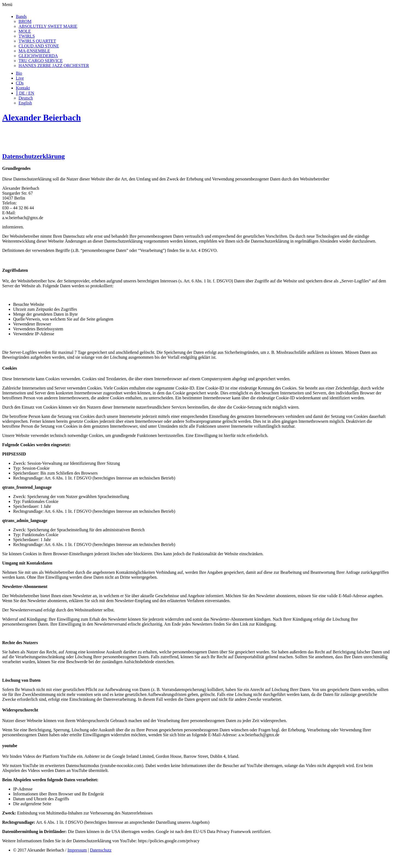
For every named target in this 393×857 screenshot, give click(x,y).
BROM (25, 21)
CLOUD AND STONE (39, 46)
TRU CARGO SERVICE (40, 60)
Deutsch (26, 98)
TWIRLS (27, 36)
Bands (21, 16)
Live (20, 78)
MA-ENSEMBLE (34, 51)
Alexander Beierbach (41, 117)
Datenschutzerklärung (33, 156)
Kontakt (23, 88)
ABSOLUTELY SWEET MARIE (48, 26)
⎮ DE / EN (25, 93)
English (25, 103)
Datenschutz (101, 850)
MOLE (25, 31)
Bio (19, 73)
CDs (19, 83)
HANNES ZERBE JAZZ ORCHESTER (54, 65)
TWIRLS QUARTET (37, 41)
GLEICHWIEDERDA (38, 55)
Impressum (77, 850)
